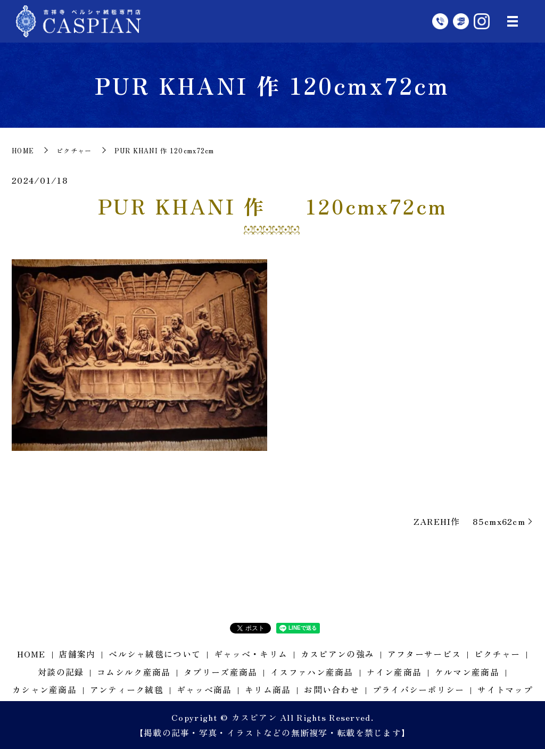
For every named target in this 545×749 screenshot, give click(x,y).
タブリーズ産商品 (220, 671)
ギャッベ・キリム (250, 653)
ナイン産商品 (394, 671)
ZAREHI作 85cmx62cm (469, 521)
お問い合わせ (331, 689)
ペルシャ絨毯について (155, 653)
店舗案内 (77, 653)
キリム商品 (268, 689)
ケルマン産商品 (467, 671)
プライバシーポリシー (419, 689)
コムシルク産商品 (133, 671)
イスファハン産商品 (311, 671)
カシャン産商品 (44, 689)
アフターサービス (424, 653)
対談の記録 (61, 671)
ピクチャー (74, 150)
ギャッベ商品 (204, 689)
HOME (23, 150)
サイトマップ (505, 689)
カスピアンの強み (337, 653)
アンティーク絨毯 (126, 689)
